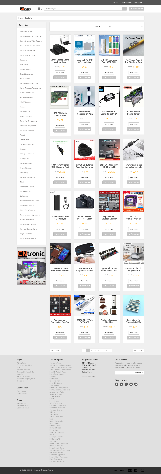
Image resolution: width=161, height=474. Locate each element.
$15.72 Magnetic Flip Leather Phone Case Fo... (49, 2)
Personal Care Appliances (29, 229)
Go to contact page (88, 378)
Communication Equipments (30, 215)
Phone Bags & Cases (27, 210)
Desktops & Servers (27, 187)
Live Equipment (25, 69)
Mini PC (22, 182)
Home (20, 18)
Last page (138, 350)
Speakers (23, 60)
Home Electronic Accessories (30, 88)
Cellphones (24, 196)
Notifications (21, 405)
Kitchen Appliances (27, 220)
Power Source (25, 111)
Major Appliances (26, 234)
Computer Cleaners (27, 130)
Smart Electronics (26, 74)
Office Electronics (26, 116)
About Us (20, 376)
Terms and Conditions (24, 367)
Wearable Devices (26, 97)
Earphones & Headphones (29, 83)
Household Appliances (28, 224)
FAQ (18, 369)
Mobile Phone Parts (27, 205)
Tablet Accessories (27, 144)
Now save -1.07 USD (25, 2)
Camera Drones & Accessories (31, 36)
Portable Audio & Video (28, 50)
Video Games (25, 79)
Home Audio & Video (27, 55)
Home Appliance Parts (28, 238)
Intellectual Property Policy (26, 381)
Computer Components (28, 121)
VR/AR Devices (25, 102)
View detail (60, 72)
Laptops (23, 149)
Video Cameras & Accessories (30, 46)
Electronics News (23, 410)
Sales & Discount (23, 408)
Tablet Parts (24, 140)
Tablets (22, 135)
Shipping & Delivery (23, 378)
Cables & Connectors (27, 177)
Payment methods (23, 372)
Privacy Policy (21, 365)
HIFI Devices (24, 65)
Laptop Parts (24, 158)
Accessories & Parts (27, 93)
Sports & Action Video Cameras (31, 41)
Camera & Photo (26, 32)
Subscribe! (139, 375)
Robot (22, 107)
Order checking (127, 2)
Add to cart (60, 77)
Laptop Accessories (27, 154)
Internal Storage (26, 168)
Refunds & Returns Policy (26, 374)
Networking (24, 173)
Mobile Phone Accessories (29, 201)
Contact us (116, 2)
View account (138, 2)
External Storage (26, 163)
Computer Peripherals (28, 126)
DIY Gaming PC (25, 191)
